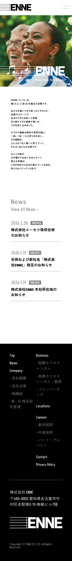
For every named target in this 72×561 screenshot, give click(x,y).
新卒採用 (45, 425)
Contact (41, 457)
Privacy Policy (45, 464)
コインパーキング (48, 392)
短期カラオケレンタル (48, 366)
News (13, 363)
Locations (43, 406)
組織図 (17, 393)
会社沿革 (19, 386)
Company (16, 370)
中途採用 (45, 432)
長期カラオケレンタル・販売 (49, 379)
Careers (41, 417)
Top (12, 355)
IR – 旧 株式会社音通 (21, 404)
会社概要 (19, 378)
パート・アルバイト (48, 443)
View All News (23, 209)
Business (42, 355)
